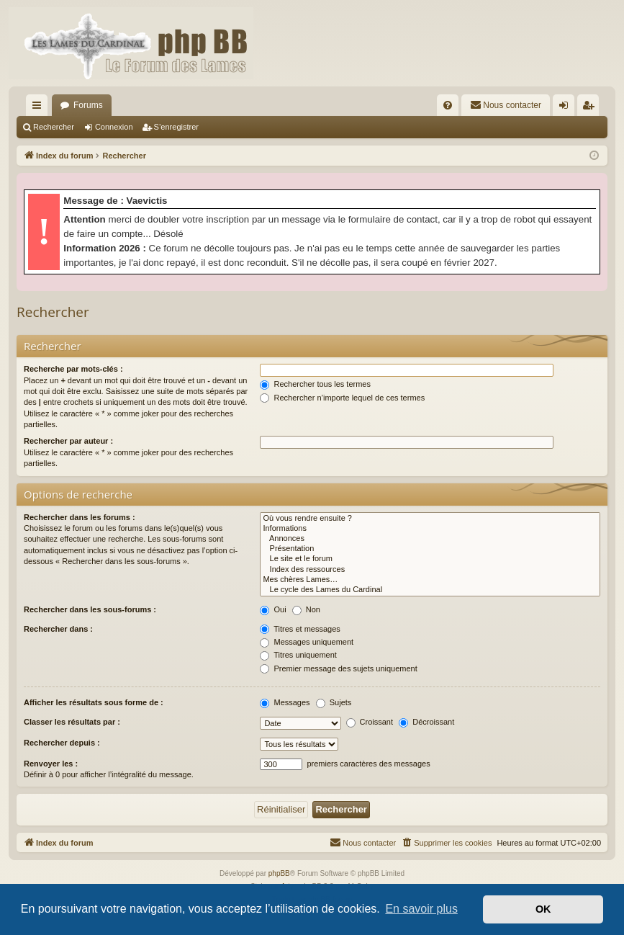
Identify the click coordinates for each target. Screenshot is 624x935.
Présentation (430, 549)
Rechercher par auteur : (68, 441)
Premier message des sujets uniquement (338, 668)
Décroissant (426, 721)
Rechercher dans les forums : (79, 517)
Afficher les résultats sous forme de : (93, 702)
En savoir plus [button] (421, 909)
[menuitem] (447, 105)
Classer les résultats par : (72, 721)
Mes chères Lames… (430, 580)
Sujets (334, 702)
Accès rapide (40, 108)
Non (306, 609)
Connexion (114, 126)
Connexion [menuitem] (566, 108)
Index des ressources (430, 570)
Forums (88, 105)
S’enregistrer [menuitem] (591, 108)
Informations (430, 529)
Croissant (370, 721)
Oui (273, 609)
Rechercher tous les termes (315, 384)
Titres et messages (300, 629)
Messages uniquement (306, 642)
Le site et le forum (430, 559)
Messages (284, 702)
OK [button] (543, 909)
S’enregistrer (176, 126)
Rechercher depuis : (62, 742)
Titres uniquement (298, 654)
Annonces (430, 539)
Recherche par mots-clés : (73, 368)
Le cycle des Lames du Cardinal (430, 590)
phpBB (279, 873)
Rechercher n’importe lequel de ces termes (342, 397)
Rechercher (53, 126)
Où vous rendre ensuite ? (430, 519)
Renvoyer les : (51, 763)
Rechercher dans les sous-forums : (90, 609)
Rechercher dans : (58, 629)
